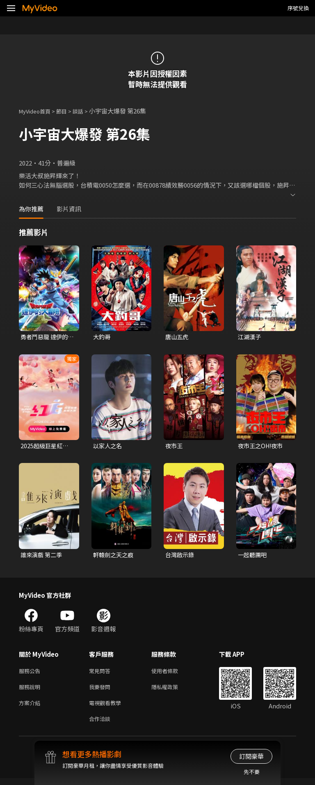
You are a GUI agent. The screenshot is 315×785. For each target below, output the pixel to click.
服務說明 (31, 690)
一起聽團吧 (253, 556)
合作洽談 (101, 725)
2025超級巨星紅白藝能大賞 (46, 446)
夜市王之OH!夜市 (262, 446)
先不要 (252, 772)
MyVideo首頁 (37, 111)
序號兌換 (298, 8)
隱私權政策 (171, 690)
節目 (68, 111)
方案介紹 (31, 707)
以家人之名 (108, 446)
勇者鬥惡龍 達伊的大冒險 (46, 337)
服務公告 (31, 673)
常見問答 (101, 673)
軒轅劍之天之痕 (114, 556)
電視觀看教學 (107, 707)
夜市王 (174, 446)
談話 (86, 111)
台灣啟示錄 (180, 556)
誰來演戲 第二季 (43, 556)
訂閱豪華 (251, 756)
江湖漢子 (250, 337)
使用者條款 (171, 673)
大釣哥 (102, 337)
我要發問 (101, 690)
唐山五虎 (177, 337)
